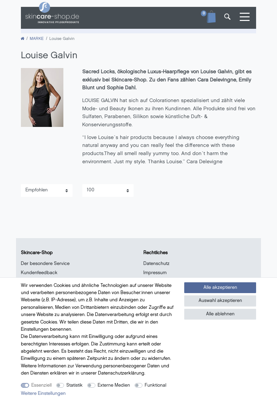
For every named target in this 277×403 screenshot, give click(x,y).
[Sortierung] (47, 190)
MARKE (37, 39)
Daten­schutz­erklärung (121, 373)
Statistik (74, 385)
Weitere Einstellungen (43, 394)
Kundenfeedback (39, 273)
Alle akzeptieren (220, 288)
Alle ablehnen (220, 314)
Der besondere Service (45, 264)
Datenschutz (156, 264)
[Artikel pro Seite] (108, 190)
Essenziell (41, 385)
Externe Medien (114, 385)
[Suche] (226, 17)
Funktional (155, 385)
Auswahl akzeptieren (220, 301)
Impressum (155, 273)
